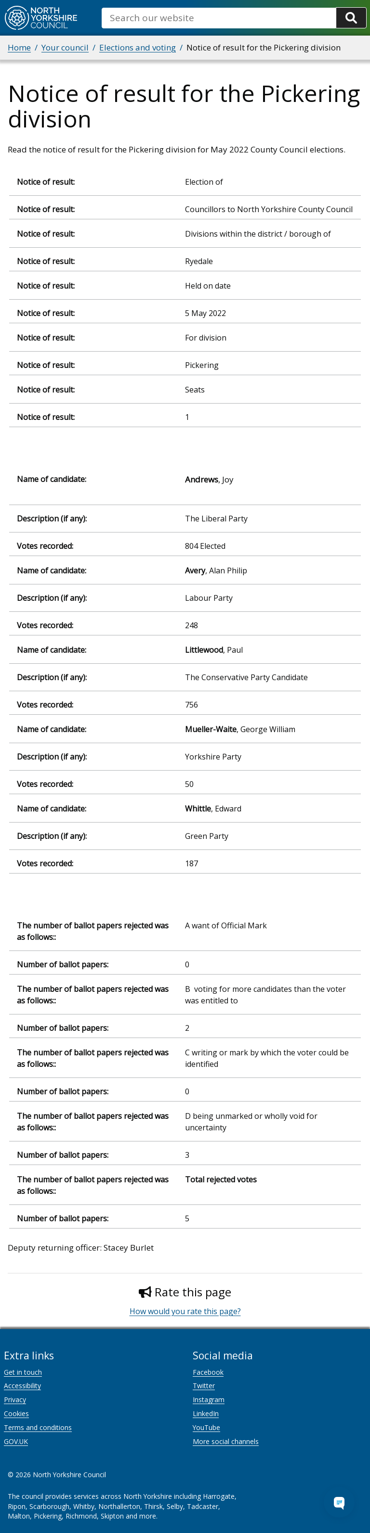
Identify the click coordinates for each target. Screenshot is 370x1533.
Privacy (15, 1399)
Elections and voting (137, 47)
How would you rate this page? (185, 1311)
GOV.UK (16, 1441)
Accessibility (22, 1385)
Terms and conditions (38, 1427)
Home (19, 47)
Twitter (204, 1385)
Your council (65, 47)
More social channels (226, 1441)
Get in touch (23, 1372)
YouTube (206, 1427)
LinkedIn (206, 1413)
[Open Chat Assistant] (339, 1502)
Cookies (16, 1413)
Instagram (209, 1399)
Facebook (208, 1372)
